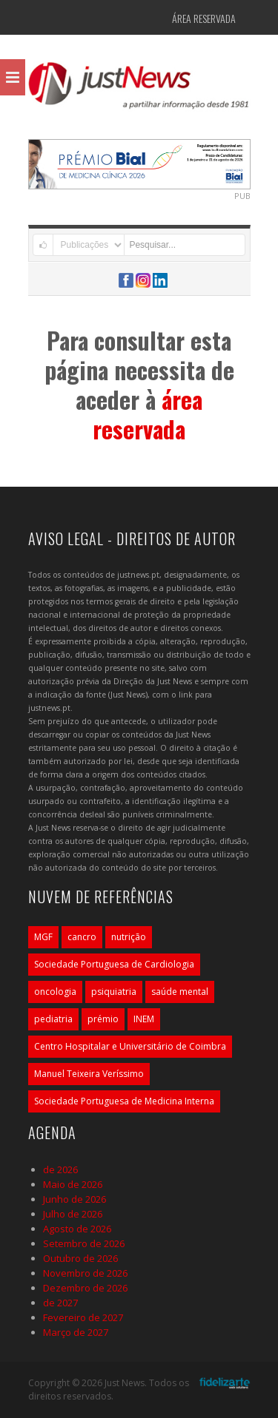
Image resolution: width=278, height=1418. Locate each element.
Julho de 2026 (72, 1214)
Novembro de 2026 (85, 1273)
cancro (81, 937)
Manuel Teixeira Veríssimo (89, 1073)
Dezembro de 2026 (85, 1287)
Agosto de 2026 (77, 1228)
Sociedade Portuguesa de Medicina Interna (124, 1101)
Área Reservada (204, 18)
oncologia (55, 991)
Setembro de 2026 (84, 1243)
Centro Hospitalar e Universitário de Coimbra (130, 1046)
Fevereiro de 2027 (83, 1317)
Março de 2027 (75, 1332)
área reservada (147, 414)
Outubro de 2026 (80, 1258)
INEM (143, 1019)
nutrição (128, 937)
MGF (43, 937)
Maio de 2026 (72, 1184)
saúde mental (179, 991)
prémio (103, 1019)
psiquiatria (113, 991)
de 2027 (60, 1302)
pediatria (53, 1019)
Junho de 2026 (74, 1199)
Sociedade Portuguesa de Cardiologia (114, 964)
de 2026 (60, 1169)
